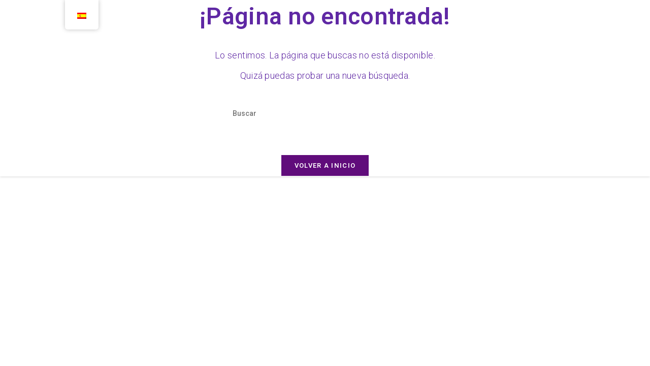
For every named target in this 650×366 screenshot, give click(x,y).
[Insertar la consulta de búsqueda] (325, 114)
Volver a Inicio (325, 165)
